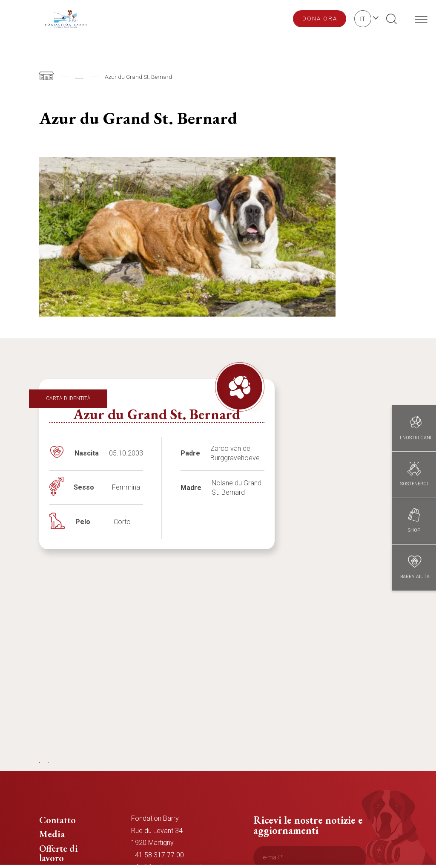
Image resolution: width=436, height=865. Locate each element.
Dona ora (319, 18)
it (362, 19)
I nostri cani (90, 76)
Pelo (82, 522)
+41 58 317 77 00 (157, 855)
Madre (191, 488)
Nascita (87, 453)
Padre (190, 453)
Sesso (84, 487)
